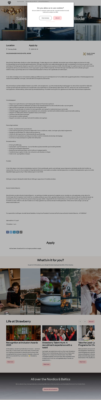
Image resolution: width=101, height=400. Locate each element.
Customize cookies (50, 21)
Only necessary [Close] (45, 18)
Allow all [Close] (57, 18)
